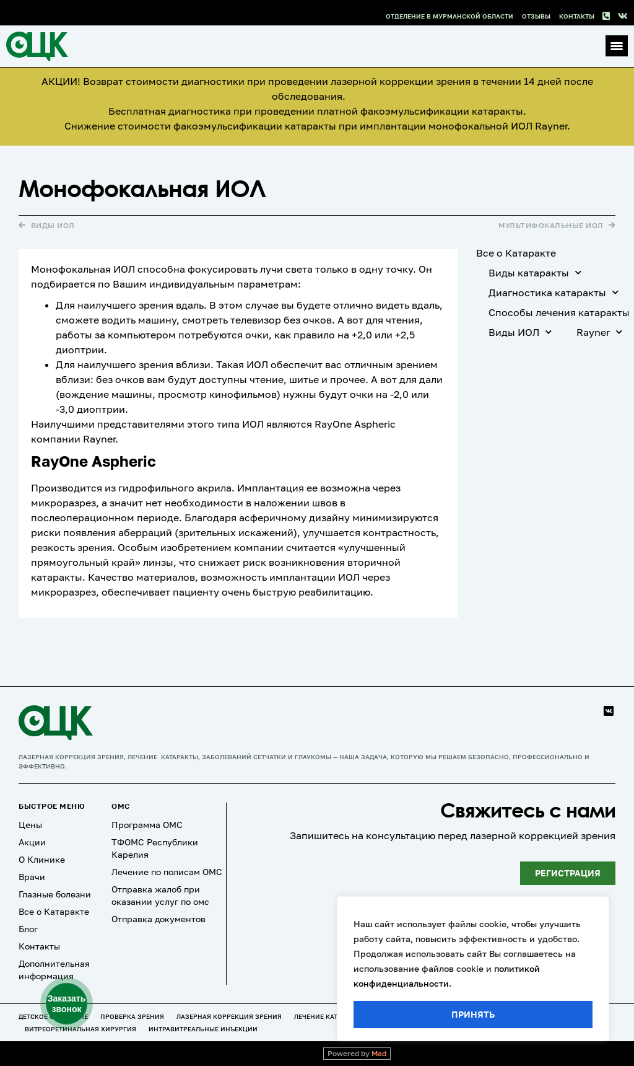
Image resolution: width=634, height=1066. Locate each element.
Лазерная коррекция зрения (229, 1016)
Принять (473, 1014)
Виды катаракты (535, 272)
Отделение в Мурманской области (449, 16)
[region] (473, 968)
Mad (378, 1053)
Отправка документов (158, 919)
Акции (32, 842)
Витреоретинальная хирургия (80, 1029)
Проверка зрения (132, 1016)
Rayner (599, 331)
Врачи (32, 876)
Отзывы (536, 16)
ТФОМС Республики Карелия (154, 848)
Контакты (576, 16)
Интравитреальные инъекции (203, 1029)
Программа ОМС (147, 824)
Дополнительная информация (54, 969)
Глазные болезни (55, 894)
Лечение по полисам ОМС (166, 871)
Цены (30, 824)
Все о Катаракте (516, 253)
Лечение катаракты (328, 1016)
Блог (28, 928)
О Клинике (42, 859)
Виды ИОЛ (520, 331)
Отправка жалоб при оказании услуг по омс (160, 895)
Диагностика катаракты (554, 292)
